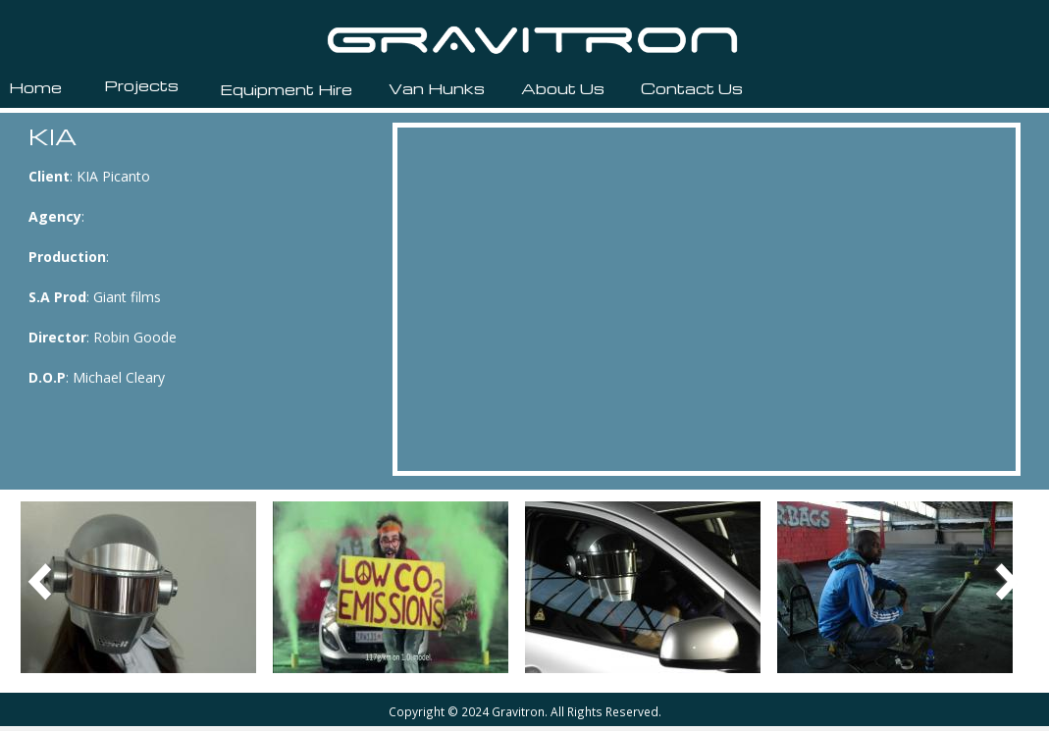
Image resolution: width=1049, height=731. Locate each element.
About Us (562, 88)
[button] (138, 585)
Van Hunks (437, 88)
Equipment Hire (286, 89)
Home (35, 87)
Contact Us (692, 88)
